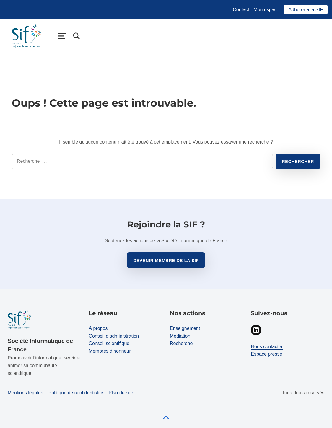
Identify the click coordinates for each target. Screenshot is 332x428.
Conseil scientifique (109, 343)
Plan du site (120, 392)
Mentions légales (25, 392)
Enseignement (185, 328)
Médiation (180, 336)
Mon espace (266, 9)
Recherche (181, 343)
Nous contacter (267, 346)
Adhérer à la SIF (306, 9)
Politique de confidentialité (75, 392)
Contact (241, 9)
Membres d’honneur (110, 351)
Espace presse (266, 354)
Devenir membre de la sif (166, 260)
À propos (98, 328)
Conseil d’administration (114, 336)
